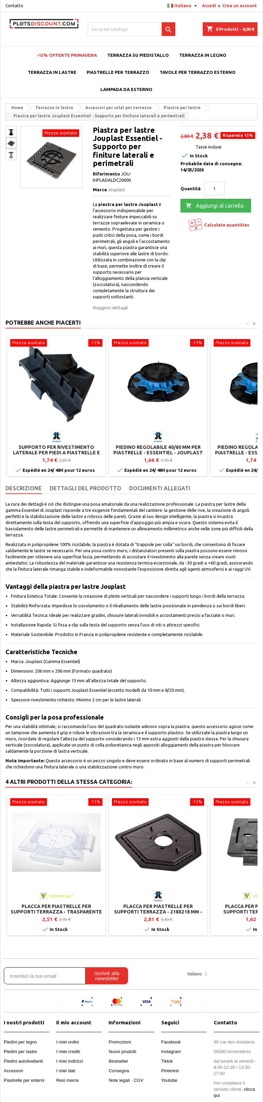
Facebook (171, 1042)
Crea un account (239, 5)
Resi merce (67, 1080)
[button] (61, 1006)
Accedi (209, 5)
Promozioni (120, 1042)
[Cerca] (131, 29)
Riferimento (106, 173)
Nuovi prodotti (122, 1051)
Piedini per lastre (20, 1051)
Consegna (119, 1070)
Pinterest (170, 1070)
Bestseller (118, 1061)
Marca (100, 189)
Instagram (171, 1051)
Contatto (14, 5)
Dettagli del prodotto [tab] (85, 488)
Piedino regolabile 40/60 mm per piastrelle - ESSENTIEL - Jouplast (158, 449)
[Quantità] (214, 188)
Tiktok (167, 1061)
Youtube (169, 1080)
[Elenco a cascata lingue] (183, 6)
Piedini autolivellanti (23, 1061)
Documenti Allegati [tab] (159, 488)
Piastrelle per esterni (24, 1080)
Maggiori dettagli (110, 307)
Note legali (119, 1080)
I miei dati (65, 1070)
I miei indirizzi (69, 1061)
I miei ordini (67, 1042)
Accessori (13, 1070)
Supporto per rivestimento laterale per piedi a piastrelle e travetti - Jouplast (56, 452)
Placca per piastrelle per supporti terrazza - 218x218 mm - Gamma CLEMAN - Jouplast (158, 912)
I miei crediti (68, 1051)
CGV (138, 1080)
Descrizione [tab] (23, 488)
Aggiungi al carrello (215, 206)
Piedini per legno (20, 1042)
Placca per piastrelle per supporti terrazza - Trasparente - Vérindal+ (56, 912)
